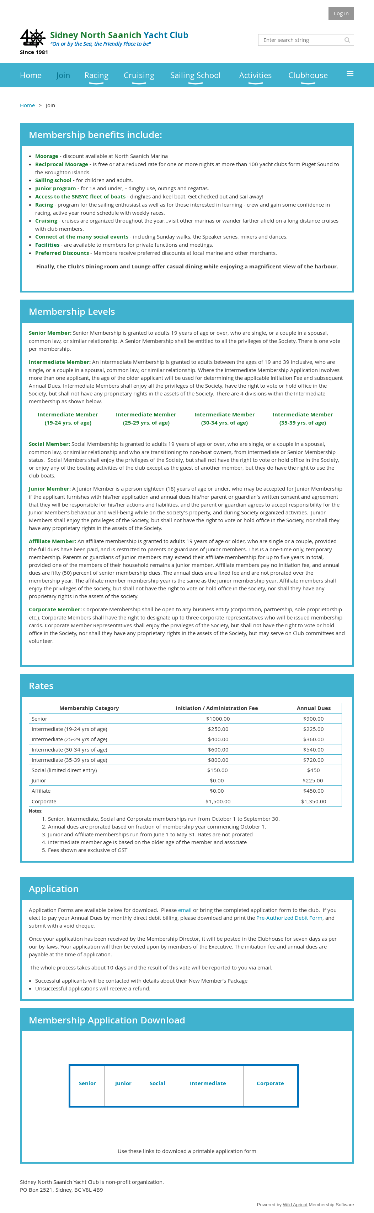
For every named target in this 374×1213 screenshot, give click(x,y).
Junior (123, 1083)
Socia (157, 1083)
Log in (341, 13)
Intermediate (208, 1083)
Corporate (270, 1083)
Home (27, 105)
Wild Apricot (295, 1204)
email (185, 909)
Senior (87, 1083)
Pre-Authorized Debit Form (289, 917)
